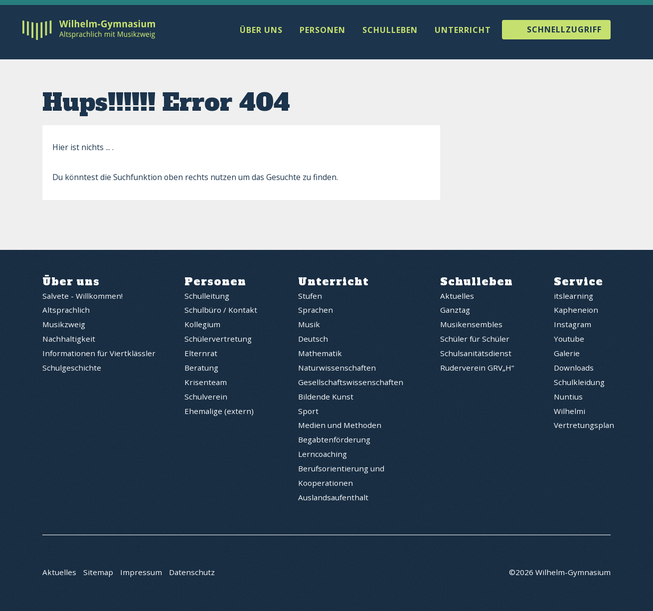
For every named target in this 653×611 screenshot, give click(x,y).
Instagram (572, 325)
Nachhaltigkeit (68, 340)
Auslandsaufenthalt (333, 498)
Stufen (310, 296)
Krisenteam (205, 383)
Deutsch (313, 340)
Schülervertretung (218, 340)
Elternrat (200, 354)
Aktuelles (457, 296)
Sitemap (98, 574)
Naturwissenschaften (337, 369)
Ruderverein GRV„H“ (477, 369)
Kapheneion (576, 311)
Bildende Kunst (325, 398)
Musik (309, 325)
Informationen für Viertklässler (99, 354)
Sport (308, 411)
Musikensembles (471, 325)
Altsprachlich (66, 311)
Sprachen (315, 311)
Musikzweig (63, 325)
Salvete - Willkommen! (82, 296)
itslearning (573, 296)
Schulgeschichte (71, 369)
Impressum (141, 574)
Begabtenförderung (334, 440)
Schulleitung (206, 296)
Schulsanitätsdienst (475, 354)
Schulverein (205, 398)
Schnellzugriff (564, 29)
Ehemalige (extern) (219, 411)
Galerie (567, 354)
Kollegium (202, 325)
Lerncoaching (322, 455)
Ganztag (455, 311)
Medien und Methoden (339, 426)
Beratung (201, 369)
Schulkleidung (579, 383)
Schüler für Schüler (474, 340)
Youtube (569, 340)
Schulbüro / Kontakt (220, 311)
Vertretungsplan (584, 426)
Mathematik (320, 354)
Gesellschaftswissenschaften (350, 383)
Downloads (574, 369)
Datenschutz (192, 574)
